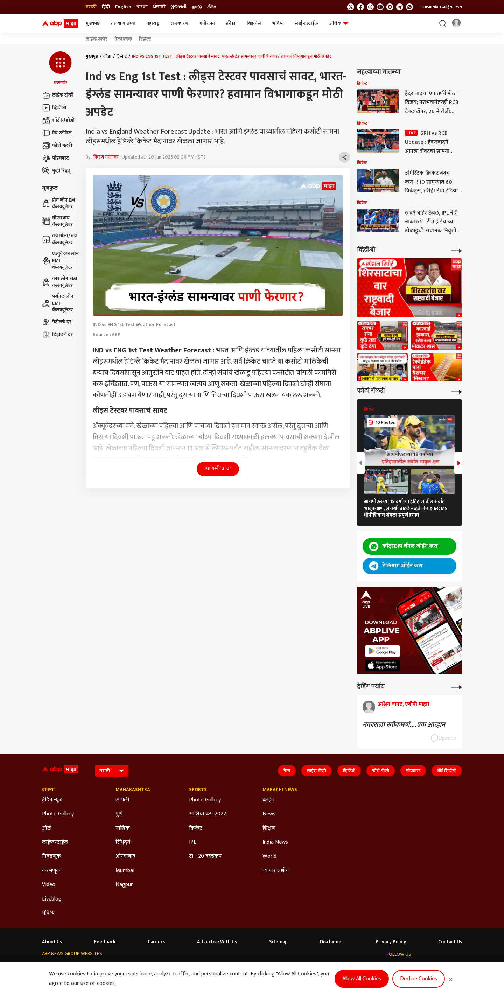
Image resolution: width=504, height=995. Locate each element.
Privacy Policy (391, 941)
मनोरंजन (207, 23)
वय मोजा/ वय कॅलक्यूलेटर (59, 239)
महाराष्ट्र (152, 23)
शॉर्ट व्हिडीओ (58, 120)
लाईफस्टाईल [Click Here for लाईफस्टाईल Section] (55, 842)
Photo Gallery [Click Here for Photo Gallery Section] (58, 814)
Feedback (104, 941)
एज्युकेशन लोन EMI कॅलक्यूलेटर (60, 260)
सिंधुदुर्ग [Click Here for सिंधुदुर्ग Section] (122, 842)
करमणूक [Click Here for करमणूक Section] (51, 871)
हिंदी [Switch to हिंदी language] (106, 6)
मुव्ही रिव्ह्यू (56, 171)
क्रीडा (231, 23)
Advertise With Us (217, 941)
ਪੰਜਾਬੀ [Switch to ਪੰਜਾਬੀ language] (159, 6)
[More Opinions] (456, 686)
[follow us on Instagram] (390, 7)
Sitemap (278, 941)
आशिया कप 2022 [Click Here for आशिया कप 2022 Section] (207, 814)
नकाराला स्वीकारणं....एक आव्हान (404, 725)
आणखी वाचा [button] (218, 469)
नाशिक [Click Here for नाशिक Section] (122, 828)
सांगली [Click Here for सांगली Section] (122, 800)
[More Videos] (456, 250)
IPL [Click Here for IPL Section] (192, 842)
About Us (52, 941)
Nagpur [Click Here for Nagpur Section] (124, 885)
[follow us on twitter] (350, 7)
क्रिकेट (122, 56)
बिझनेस (254, 23)
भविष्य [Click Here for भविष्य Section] (48, 913)
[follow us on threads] (370, 7)
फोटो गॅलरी (57, 145)
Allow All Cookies (361, 978)
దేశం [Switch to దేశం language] (211, 6)
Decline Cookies (418, 978)
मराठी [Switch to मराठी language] (91, 6)
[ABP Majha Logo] (60, 23)
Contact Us (450, 941)
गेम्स (287, 770)
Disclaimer (331, 941)
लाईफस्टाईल (306, 23)
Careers (156, 941)
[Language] (111, 771)
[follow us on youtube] (380, 7)
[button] (60, 68)
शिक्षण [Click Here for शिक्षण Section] (268, 828)
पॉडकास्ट (55, 158)
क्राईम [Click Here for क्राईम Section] (268, 800)
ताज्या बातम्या (123, 23)
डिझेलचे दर (57, 334)
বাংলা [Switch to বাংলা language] (142, 6)
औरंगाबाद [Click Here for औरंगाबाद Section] (125, 856)
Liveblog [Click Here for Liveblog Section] (52, 899)
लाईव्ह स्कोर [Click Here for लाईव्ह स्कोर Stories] (96, 39)
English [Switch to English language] (123, 6)
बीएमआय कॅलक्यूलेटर (57, 221)
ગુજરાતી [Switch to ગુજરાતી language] (178, 6)
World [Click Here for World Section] (269, 856)
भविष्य (278, 23)
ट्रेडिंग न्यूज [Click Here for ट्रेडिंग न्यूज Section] (52, 800)
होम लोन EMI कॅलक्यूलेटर (59, 203)
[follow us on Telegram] (400, 7)
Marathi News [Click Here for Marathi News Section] (279, 789)
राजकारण (179, 23)
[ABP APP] (382, 651)
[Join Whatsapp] (409, 7)
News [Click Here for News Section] (268, 814)
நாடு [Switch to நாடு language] (197, 6)
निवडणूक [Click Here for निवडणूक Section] (51, 856)
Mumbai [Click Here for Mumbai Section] (124, 871)
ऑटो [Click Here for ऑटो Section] (46, 828)
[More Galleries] (456, 391)
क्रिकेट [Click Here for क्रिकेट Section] (195, 828)
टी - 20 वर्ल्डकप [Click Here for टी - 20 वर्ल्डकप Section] (205, 856)
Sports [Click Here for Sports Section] (198, 789)
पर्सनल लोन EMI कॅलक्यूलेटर (58, 303)
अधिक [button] (338, 23)
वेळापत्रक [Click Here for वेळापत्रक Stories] (123, 39)
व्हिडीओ (54, 108)
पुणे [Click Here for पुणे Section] (118, 814)
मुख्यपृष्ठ (93, 23)
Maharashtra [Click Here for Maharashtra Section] (132, 789)
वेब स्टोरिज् (57, 133)
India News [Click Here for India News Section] (275, 842)
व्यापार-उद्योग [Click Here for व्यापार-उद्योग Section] (275, 871)
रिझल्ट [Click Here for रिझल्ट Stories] (145, 39)
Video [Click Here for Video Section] (48, 885)
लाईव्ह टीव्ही (58, 95)
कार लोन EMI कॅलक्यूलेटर (59, 282)
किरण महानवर (106, 157)
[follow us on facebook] (360, 7)
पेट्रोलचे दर (56, 322)
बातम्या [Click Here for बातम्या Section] (48, 789)
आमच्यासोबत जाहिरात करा (441, 6)
